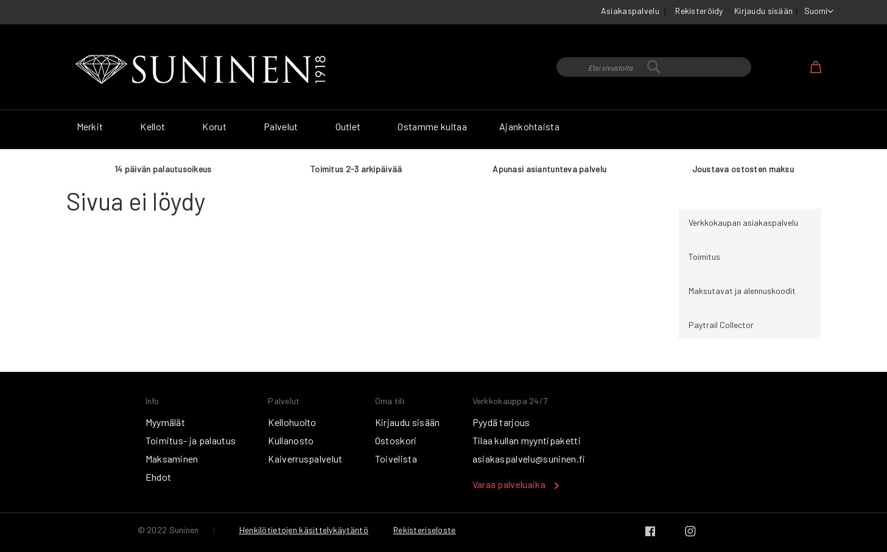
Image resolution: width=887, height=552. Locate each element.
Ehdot (158, 477)
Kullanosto (291, 440)
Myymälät (165, 422)
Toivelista (396, 458)
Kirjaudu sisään (763, 10)
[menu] (443, 129)
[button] (818, 11)
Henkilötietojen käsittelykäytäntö (303, 530)
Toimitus (704, 256)
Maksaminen (171, 458)
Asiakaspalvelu (630, 10)
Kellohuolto (292, 422)
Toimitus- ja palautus (190, 440)
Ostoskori (396, 440)
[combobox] (653, 67)
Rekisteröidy (699, 10)
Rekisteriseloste (424, 530)
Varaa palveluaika (508, 484)
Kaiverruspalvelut (305, 458)
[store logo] (203, 70)
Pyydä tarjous (501, 422)
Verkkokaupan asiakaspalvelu (743, 222)
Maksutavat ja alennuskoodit (742, 290)
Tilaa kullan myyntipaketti (526, 440)
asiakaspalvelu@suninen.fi (529, 458)
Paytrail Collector (721, 325)
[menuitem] (92, 126)
